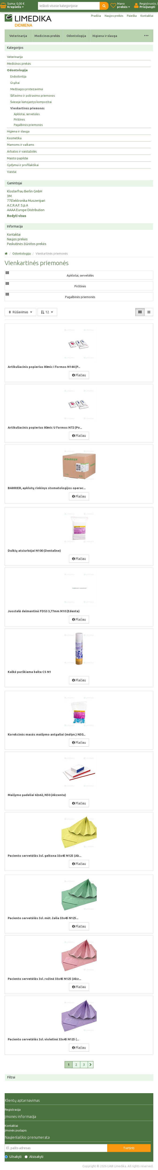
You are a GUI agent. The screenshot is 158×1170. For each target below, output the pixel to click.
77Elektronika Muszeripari (26, 201)
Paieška (132, 15)
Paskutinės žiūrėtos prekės (26, 244)
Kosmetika (14, 138)
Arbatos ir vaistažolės (22, 151)
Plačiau (79, 375)
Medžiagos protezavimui (26, 89)
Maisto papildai (17, 158)
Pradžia (96, 15)
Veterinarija (18, 35)
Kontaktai (146, 15)
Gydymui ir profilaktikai (23, 165)
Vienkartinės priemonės (27, 108)
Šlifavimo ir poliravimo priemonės (32, 95)
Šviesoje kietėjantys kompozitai (31, 101)
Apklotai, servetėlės (27, 114)
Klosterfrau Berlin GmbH (24, 191)
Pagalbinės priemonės (28, 124)
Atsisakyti (34, 1157)
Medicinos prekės (47, 35)
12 (47, 312)
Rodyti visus (16, 216)
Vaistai (11, 171)
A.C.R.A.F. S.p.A (17, 205)
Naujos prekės (114, 15)
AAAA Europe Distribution (25, 210)
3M (9, 196)
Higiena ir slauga (104, 35)
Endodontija (18, 76)
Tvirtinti (128, 1148)
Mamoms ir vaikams (20, 144)
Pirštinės (19, 119)
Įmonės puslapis (16, 1130)
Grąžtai (15, 82)
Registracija (13, 1109)
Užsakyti (13, 1157)
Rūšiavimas (20, 312)
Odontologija (76, 35)
